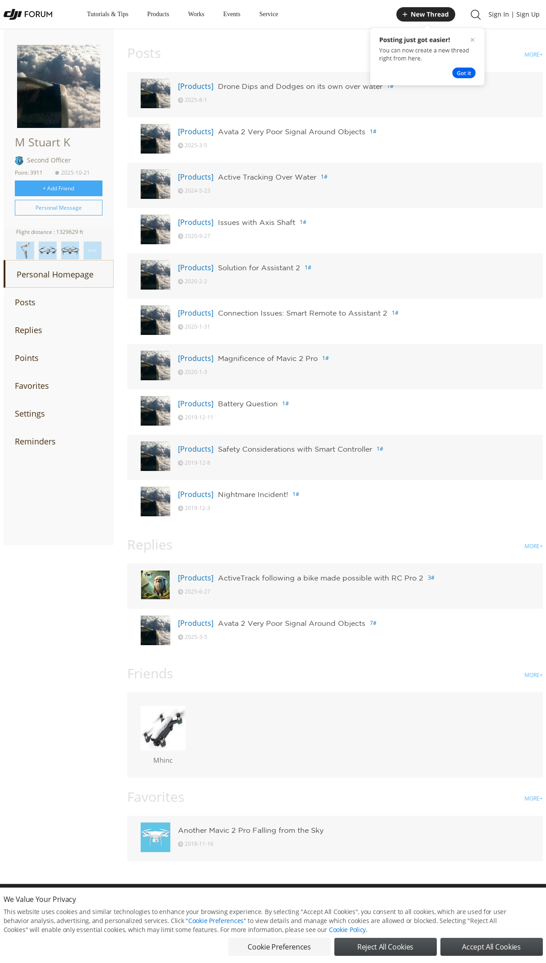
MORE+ (533, 54)
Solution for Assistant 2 (259, 268)
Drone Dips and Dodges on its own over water (300, 86)
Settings (30, 413)
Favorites (32, 385)
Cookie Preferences (216, 920)
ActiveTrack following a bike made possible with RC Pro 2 (320, 578)
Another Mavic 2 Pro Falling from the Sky (251, 830)
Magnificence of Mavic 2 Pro (268, 358)
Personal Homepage (55, 274)
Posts (25, 302)
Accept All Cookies (491, 947)
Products (158, 14)
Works (196, 14)
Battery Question (248, 404)
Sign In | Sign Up (514, 14)
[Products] (195, 86)
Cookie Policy (347, 929)
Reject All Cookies (385, 947)
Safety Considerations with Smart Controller (295, 449)
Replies (28, 330)
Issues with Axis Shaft (256, 222)
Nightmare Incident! (253, 494)
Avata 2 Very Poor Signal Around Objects (291, 132)
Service (268, 14)
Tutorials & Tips (108, 14)
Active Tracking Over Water (267, 177)
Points (27, 357)
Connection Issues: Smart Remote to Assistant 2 (302, 313)
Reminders (35, 441)
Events (231, 14)
